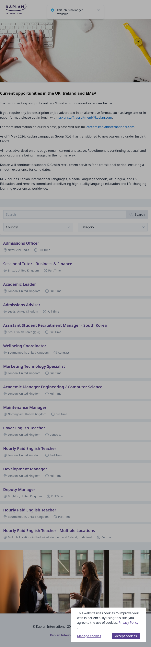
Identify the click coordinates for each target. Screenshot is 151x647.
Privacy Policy (128, 622)
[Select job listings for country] (38, 227)
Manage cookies (89, 636)
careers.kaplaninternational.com (110, 127)
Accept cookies (126, 636)
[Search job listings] (64, 214)
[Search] (137, 214)
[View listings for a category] (113, 227)
